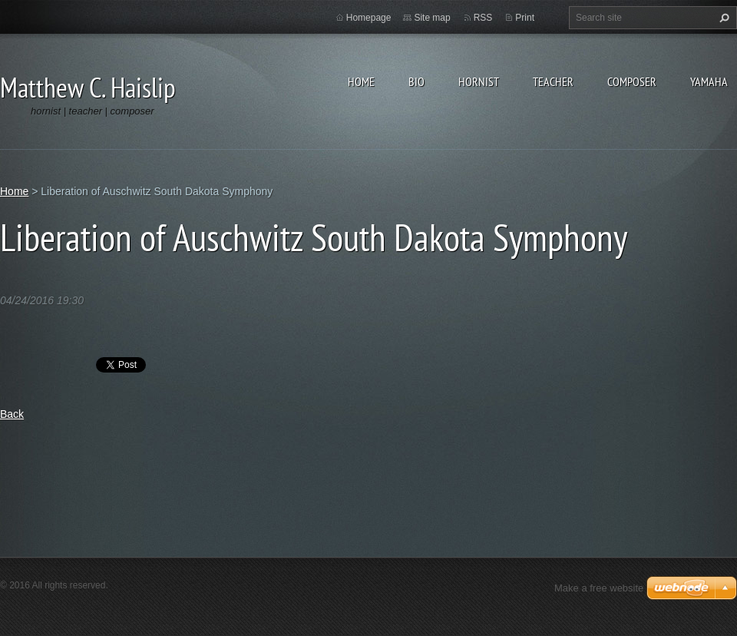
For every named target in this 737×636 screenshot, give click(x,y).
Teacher (553, 81)
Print (524, 17)
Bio (416, 81)
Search (722, 17)
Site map (432, 17)
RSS (483, 17)
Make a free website (598, 588)
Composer (631, 81)
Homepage (369, 17)
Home (361, 81)
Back (12, 414)
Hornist (478, 81)
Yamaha (709, 81)
